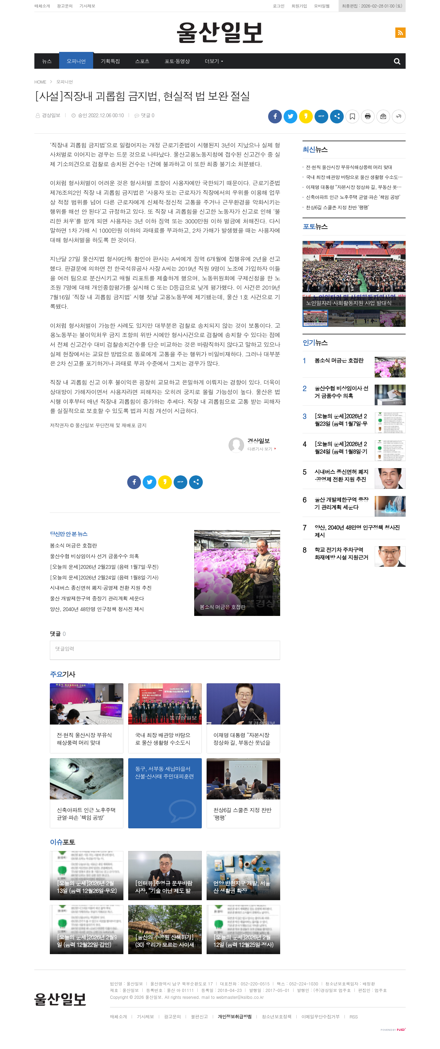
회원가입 (299, 6)
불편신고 (199, 1016)
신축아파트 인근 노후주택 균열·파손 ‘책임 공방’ (353, 197)
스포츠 (142, 61)
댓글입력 (64, 648)
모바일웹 (322, 6)
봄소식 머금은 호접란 (73, 545)
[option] (354, 275)
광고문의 (65, 6)
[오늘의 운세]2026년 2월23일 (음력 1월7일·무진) (104, 567)
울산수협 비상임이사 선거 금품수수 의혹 (94, 556)
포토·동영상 (176, 61)
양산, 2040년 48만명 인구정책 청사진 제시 (97, 609)
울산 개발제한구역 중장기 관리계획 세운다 (97, 598)
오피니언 (76, 61)
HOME (40, 81)
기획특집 (110, 61)
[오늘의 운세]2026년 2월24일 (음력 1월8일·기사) (104, 577)
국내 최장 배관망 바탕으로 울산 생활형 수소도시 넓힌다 (356, 177)
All (167, 997)
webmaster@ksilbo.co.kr (240, 997)
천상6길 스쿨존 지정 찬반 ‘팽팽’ (337, 207)
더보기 (212, 61)
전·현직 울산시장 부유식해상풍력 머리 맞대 (349, 167)
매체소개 (42, 6)
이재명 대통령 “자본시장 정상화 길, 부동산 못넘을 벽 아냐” (356, 187)
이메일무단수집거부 (320, 1016)
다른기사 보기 (260, 448)
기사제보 (87, 6)
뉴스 (47, 61)
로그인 (278, 6)
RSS (354, 1016)
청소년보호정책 (276, 1016)
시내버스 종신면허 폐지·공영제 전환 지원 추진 (101, 588)
